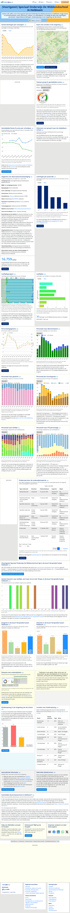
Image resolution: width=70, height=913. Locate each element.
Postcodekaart (52, 901)
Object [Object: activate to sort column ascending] (61, 489)
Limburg (3, 203)
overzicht (12, 166)
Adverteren (51, 905)
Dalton (56, 804)
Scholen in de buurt (50, 67)
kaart (24, 783)
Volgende (65, 548)
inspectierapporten (36, 555)
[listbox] (46, 88)
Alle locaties (5, 750)
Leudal (22, 201)
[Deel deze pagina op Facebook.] (54, 832)
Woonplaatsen (34, 890)
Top (58, 841)
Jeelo (66, 804)
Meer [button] (57, 2)
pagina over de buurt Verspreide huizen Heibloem (46, 567)
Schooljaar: (39, 90)
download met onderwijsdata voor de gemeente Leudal (29, 616)
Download (65, 2)
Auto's (26, 897)
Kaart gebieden (53, 897)
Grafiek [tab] (4, 30)
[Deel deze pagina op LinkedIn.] (58, 832)
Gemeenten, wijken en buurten (33, 888)
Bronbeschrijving (41, 789)
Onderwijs (27, 906)
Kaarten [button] (49, 2)
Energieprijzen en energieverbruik (34, 901)
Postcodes (28, 890)
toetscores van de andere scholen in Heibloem (20, 165)
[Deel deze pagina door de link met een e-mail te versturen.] (49, 832)
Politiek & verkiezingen (31, 907)
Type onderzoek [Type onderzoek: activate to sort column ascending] (24, 489)
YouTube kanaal (53, 910)
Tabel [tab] (10, 30)
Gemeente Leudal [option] (45, 87)
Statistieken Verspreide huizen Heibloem (12, 574)
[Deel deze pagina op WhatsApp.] (62, 832)
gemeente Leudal (20, 786)
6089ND (16, 199)
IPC (63, 804)
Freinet (60, 804)
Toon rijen (24, 546)
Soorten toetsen (6, 171)
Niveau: (38, 87)
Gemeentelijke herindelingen (56, 890)
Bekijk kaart (40, 67)
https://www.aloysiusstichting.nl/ (22, 208)
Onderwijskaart (53, 899)
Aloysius (12, 196)
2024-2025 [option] (45, 90)
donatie (19, 832)
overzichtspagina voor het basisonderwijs (21, 781)
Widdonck (39, 77)
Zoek (34, 2)
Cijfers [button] (41, 2)
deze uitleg (46, 115)
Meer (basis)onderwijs (8, 789)
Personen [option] (39, 333)
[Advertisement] (17, 93)
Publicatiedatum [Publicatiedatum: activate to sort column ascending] (44, 489)
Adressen (27, 886)
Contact (51, 907)
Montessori (4, 805)
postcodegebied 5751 (42, 223)
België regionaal (40, 893)
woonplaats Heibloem (25, 778)
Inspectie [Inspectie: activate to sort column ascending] (54, 489)
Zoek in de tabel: (57, 486)
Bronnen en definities (54, 888)
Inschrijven (28, 835)
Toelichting (40, 123)
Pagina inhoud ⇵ (35, 20)
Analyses (51, 886)
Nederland (34, 891)
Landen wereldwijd (30, 893)
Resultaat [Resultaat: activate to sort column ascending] (34, 489)
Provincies (27, 891)
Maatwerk (51, 909)
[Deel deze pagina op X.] (67, 832)
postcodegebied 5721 (54, 221)
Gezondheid (28, 899)
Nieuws (50, 891)
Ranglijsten (51, 893)
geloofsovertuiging (41, 802)
